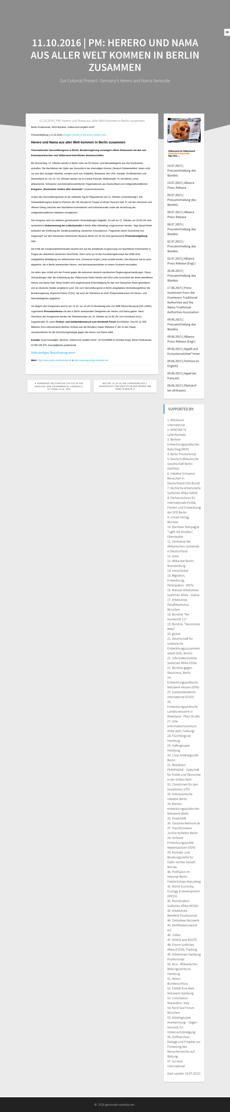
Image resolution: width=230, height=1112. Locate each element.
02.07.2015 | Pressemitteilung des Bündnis (181, 246)
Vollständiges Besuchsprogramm (53, 352)
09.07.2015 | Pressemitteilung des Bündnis (181, 200)
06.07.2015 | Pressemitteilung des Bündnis (181, 229)
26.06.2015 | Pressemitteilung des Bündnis (181, 275)
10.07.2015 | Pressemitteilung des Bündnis (181, 170)
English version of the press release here (85, 134)
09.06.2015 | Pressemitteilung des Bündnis (181, 324)
